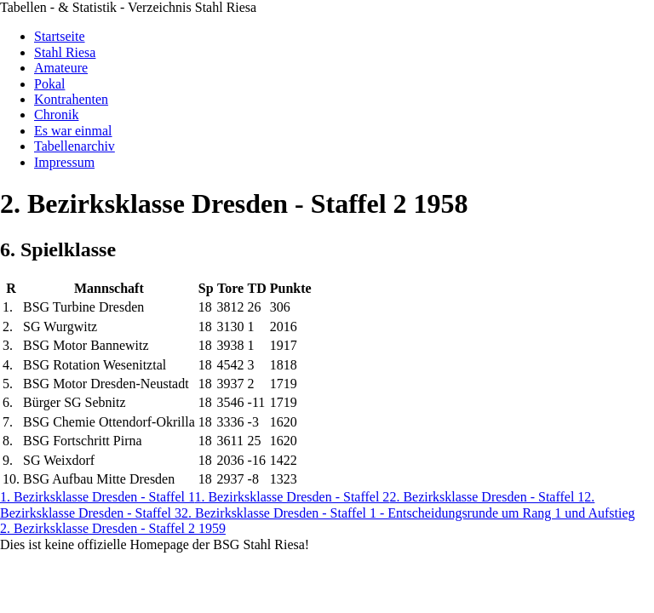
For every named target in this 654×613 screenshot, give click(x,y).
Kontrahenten (71, 99)
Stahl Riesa (64, 52)
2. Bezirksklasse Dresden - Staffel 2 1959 (113, 528)
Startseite (59, 36)
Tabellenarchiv (74, 146)
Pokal (49, 84)
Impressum (64, 162)
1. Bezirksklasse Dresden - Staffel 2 (291, 497)
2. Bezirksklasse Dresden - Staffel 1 (486, 497)
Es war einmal (73, 130)
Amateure (61, 67)
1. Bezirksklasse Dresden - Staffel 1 (97, 497)
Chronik (56, 114)
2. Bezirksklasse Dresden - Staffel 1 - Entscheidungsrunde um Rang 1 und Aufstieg (408, 513)
